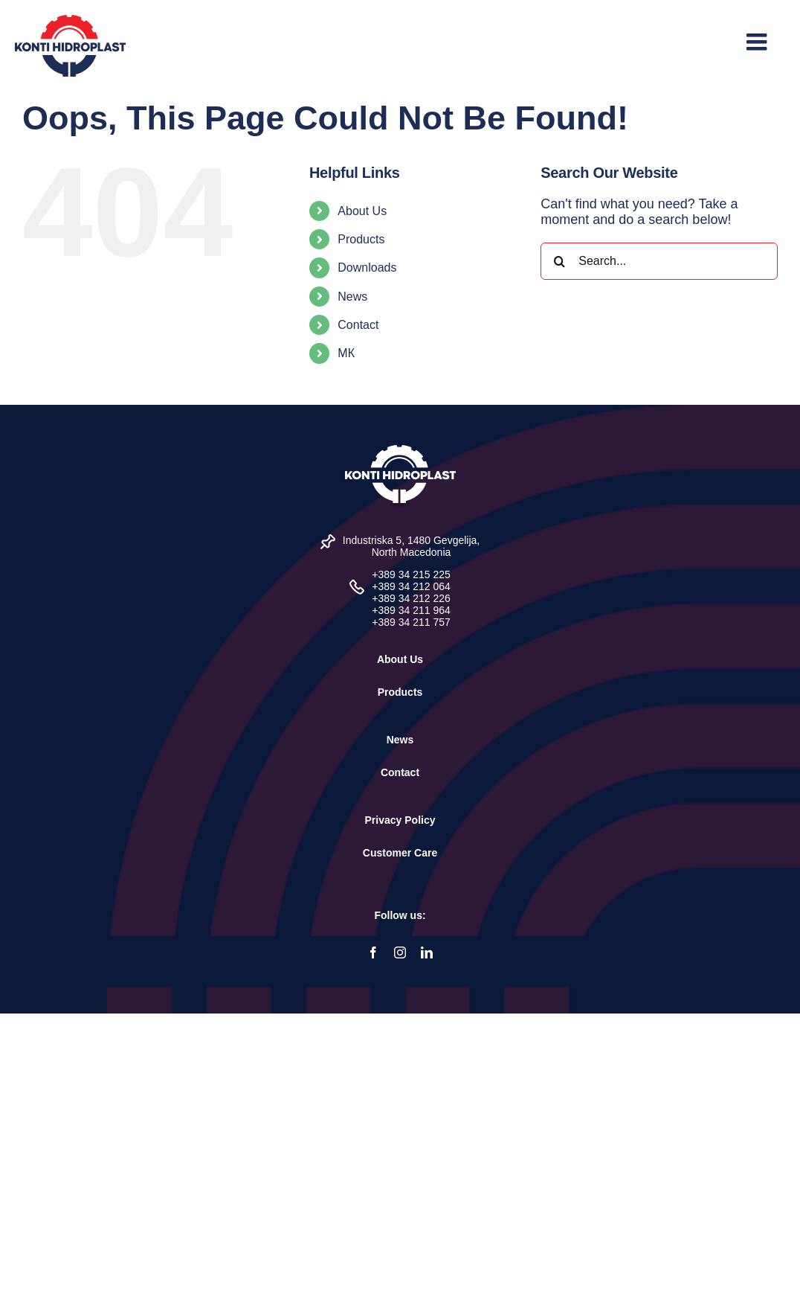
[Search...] (659, 261)
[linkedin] (427, 952)
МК (346, 353)
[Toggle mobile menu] (758, 42)
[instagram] (400, 952)
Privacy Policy (400, 820)
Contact (358, 324)
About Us (362, 211)
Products (361, 239)
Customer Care (400, 853)
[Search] (559, 261)
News (352, 296)
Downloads (367, 267)
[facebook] (373, 952)
